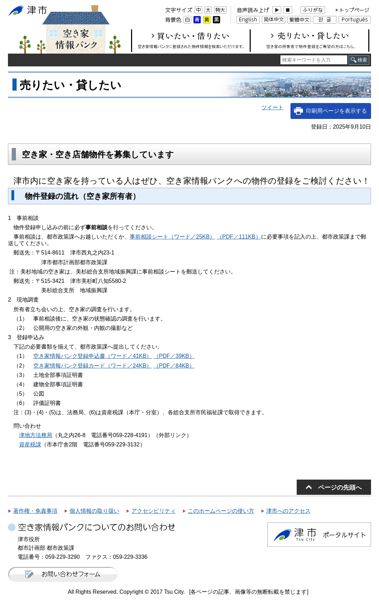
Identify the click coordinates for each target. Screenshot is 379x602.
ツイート (272, 107)
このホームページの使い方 (221, 511)
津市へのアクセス (288, 511)
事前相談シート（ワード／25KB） (172, 237)
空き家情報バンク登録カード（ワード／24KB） (92, 366)
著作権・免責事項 (35, 511)
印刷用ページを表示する (336, 111)
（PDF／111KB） (239, 237)
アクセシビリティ (153, 511)
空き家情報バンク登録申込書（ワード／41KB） (92, 356)
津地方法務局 (35, 435)
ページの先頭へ (340, 487)
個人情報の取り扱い (94, 511)
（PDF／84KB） (174, 366)
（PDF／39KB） (174, 356)
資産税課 (30, 444)
